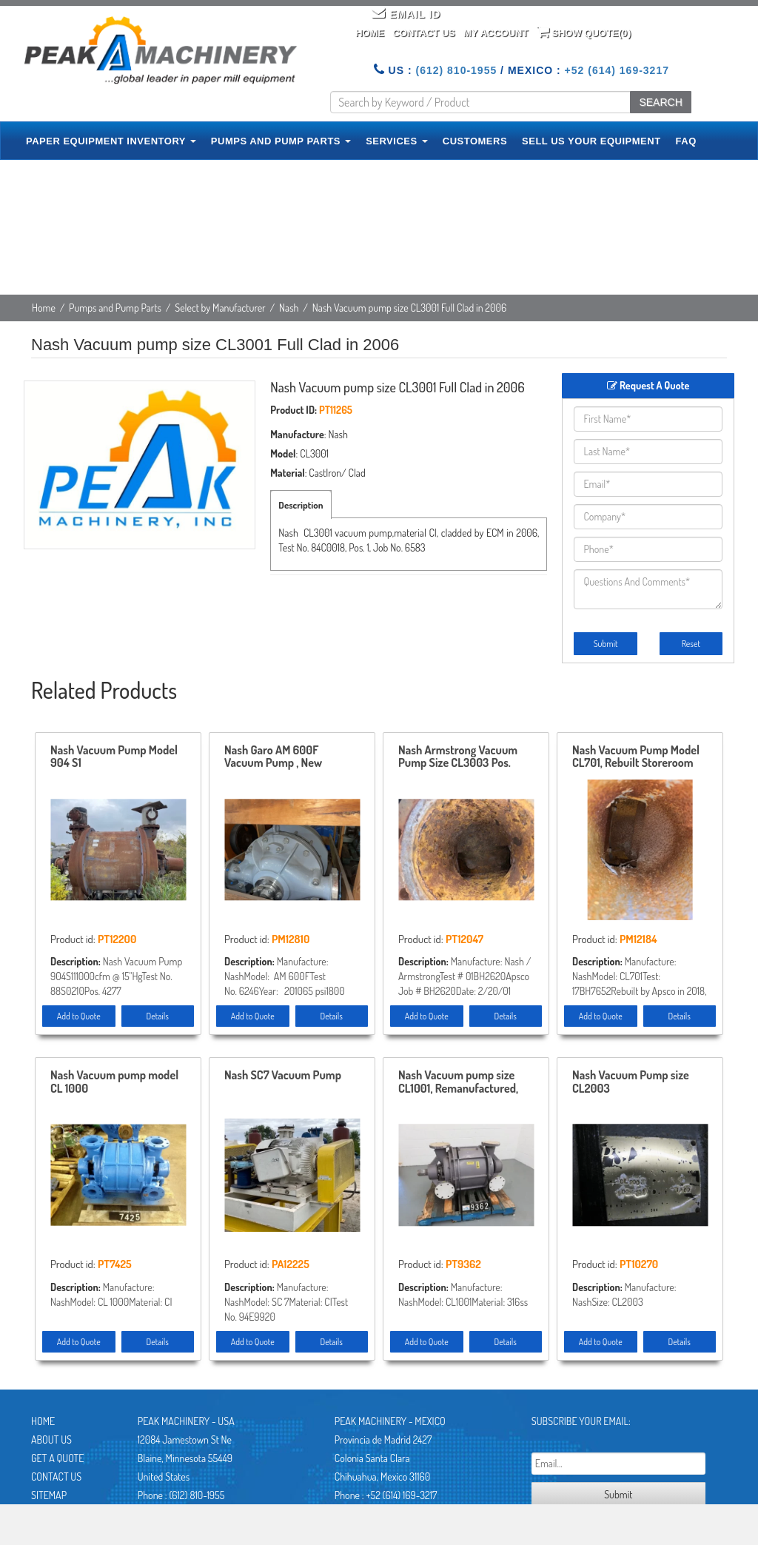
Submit (606, 643)
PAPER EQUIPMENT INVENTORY (111, 141)
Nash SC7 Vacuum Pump (282, 1075)
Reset (691, 643)
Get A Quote (57, 1458)
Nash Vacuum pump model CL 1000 (114, 1082)
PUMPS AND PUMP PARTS (281, 141)
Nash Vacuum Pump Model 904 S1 (114, 757)
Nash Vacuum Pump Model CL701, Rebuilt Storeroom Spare (636, 757)
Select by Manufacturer (220, 307)
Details (158, 1016)
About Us (51, 1439)
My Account (495, 32)
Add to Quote (79, 1016)
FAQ (686, 141)
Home (369, 32)
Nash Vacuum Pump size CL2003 (630, 1082)
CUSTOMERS (475, 141)
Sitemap (49, 1495)
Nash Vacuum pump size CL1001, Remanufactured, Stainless (458, 1082)
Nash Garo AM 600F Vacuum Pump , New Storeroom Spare (273, 757)
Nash (289, 307)
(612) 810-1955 (456, 70)
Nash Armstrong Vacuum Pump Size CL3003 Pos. (457, 757)
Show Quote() (584, 31)
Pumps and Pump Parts (115, 307)
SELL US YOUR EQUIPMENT (591, 141)
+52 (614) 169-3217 (617, 70)
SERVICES (397, 141)
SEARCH (660, 102)
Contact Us (423, 32)
